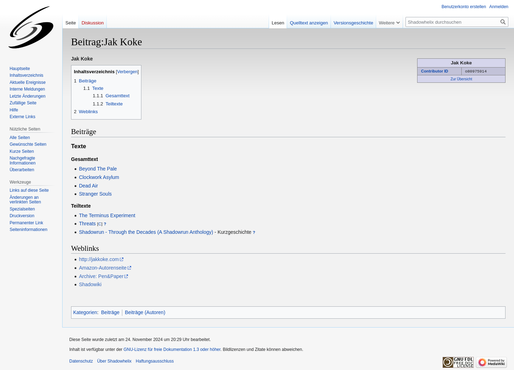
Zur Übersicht (461, 79)
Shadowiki (90, 284)
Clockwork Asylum (99, 177)
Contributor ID (434, 71)
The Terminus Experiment (107, 215)
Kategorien (85, 312)
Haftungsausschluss (155, 361)
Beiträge (110, 312)
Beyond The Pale (98, 169)
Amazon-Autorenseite (103, 268)
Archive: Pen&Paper (101, 276)
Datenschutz (81, 361)
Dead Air (88, 186)
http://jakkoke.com (99, 259)
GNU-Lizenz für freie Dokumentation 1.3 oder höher (171, 349)
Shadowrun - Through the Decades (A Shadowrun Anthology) (146, 232)
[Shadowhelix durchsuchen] (456, 22)
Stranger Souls (95, 194)
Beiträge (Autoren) (145, 312)
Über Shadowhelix (114, 361)
